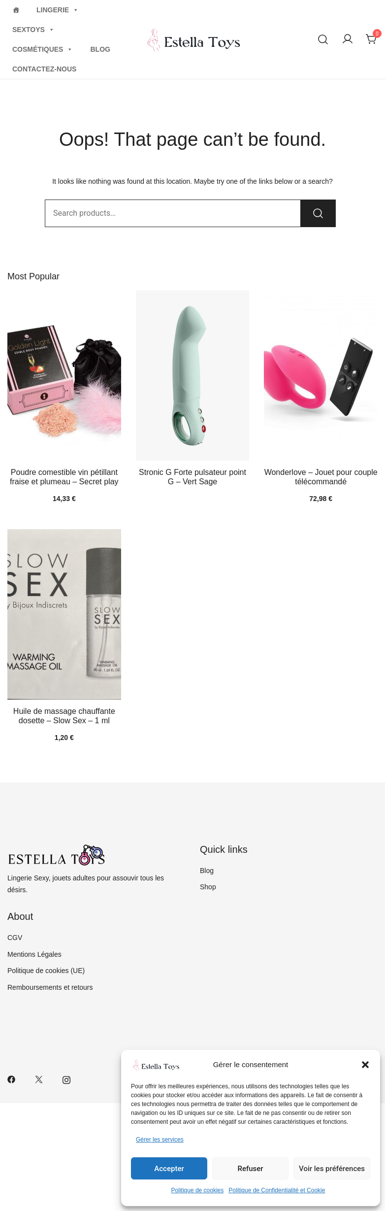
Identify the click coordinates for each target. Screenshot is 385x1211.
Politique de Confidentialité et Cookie (276, 1190)
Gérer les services (160, 1139)
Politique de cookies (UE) (46, 971)
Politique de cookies (197, 1190)
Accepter (169, 1168)
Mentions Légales (34, 954)
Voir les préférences (332, 1168)
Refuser (250, 1168)
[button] (365, 1065)
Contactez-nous (44, 69)
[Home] (15, 10)
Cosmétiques (42, 49)
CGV (14, 938)
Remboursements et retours (50, 987)
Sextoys (33, 29)
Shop (208, 887)
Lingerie (57, 10)
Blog (100, 49)
